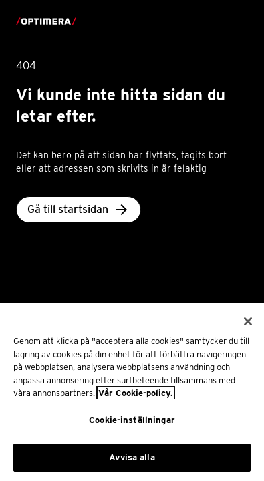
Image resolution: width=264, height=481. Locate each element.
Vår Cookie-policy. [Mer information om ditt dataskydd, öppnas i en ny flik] (135, 399)
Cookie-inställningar (132, 426)
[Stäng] (248, 327)
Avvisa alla (131, 463)
